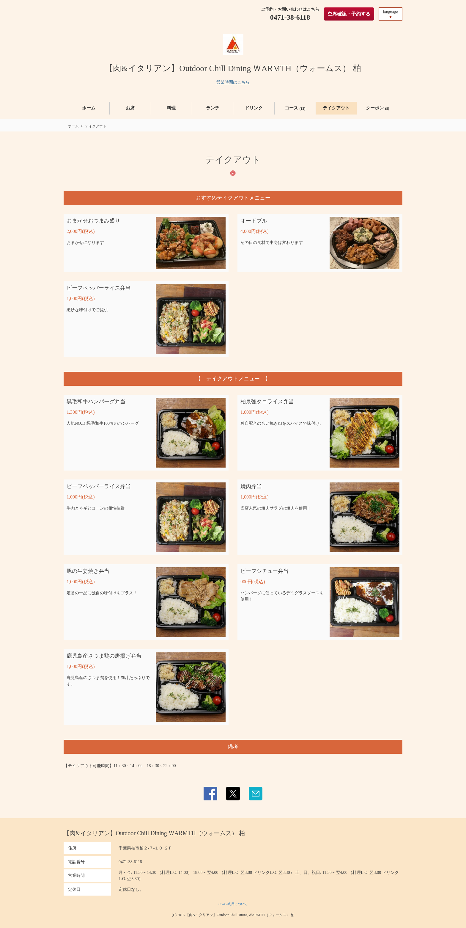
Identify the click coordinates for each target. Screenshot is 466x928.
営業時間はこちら (233, 82)
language (390, 12)
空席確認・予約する (349, 13)
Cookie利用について (233, 904)
